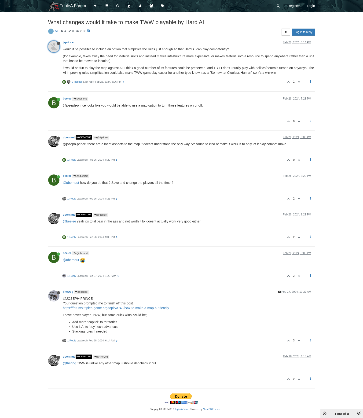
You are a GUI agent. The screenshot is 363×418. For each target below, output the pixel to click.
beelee (67, 98)
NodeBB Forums (211, 409)
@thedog (69, 363)
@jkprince (80, 98)
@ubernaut (80, 176)
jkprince (68, 42)
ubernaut (69, 137)
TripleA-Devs (181, 409)
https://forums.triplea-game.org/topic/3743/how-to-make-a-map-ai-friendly (116, 308)
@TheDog (101, 356)
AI (56, 31)
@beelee (100, 215)
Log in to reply (303, 32)
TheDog (68, 291)
